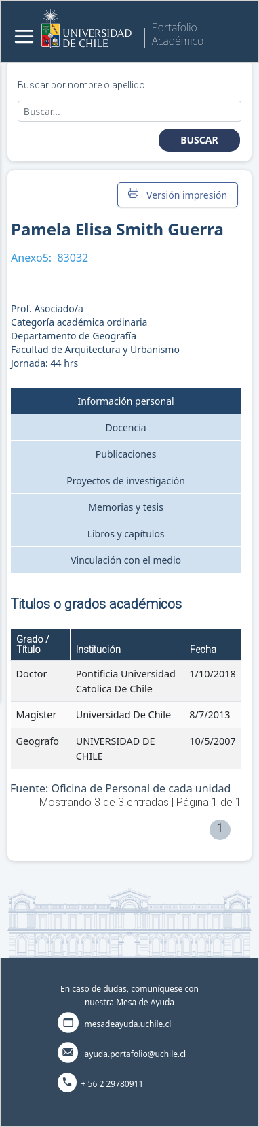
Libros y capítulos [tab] (126, 533)
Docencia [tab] (126, 427)
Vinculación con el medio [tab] (126, 560)
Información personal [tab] (126, 400)
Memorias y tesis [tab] (125, 507)
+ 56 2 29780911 (112, 1084)
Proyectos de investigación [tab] (125, 480)
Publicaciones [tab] (126, 454)
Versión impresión (177, 194)
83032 (72, 257)
